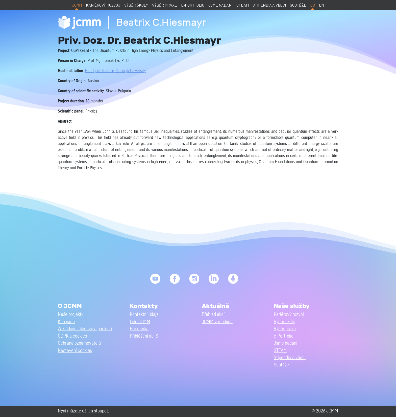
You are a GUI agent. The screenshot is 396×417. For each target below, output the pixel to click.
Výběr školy (136, 5)
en (321, 5)
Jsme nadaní (220, 5)
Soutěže (298, 5)
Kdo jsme (66, 321)
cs (312, 5)
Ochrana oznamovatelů (79, 343)
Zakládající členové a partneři (85, 328)
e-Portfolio (192, 5)
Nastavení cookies (75, 350)
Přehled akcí (213, 314)
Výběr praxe (164, 5)
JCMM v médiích (217, 321)
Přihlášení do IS (144, 336)
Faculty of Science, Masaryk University (115, 71)
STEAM (242, 5)
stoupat (101, 411)
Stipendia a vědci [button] (290, 357)
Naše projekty (70, 314)
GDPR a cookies (72, 336)
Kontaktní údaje (144, 314)
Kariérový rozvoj (103, 5)
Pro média (139, 328)
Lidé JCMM (140, 321)
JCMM (77, 5)
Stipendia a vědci (269, 5)
